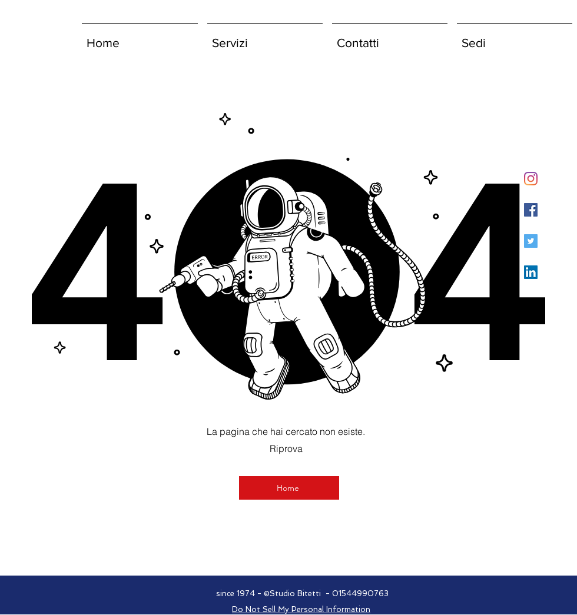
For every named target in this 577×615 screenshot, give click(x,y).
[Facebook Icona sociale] (531, 210)
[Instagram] (531, 178)
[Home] (289, 488)
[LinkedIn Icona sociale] (531, 272)
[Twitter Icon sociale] (531, 241)
